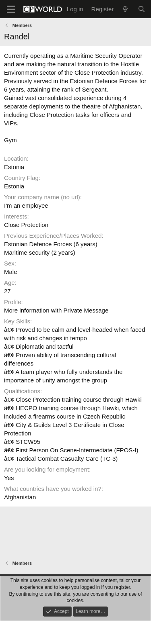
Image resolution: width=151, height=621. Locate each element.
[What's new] (125, 9)
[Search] (141, 9)
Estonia (14, 166)
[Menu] (11, 9)
